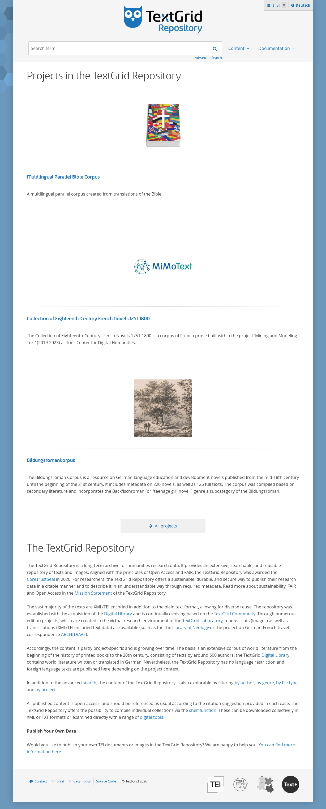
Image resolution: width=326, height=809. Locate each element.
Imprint (58, 781)
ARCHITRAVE (73, 634)
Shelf (279, 5)
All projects (166, 526)
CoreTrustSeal (41, 579)
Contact (41, 781)
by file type (287, 683)
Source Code (106, 781)
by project (46, 690)
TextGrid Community (234, 614)
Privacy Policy (80, 781)
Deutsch (303, 6)
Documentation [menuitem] (274, 48)
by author (244, 683)
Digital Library (118, 614)
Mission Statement (93, 593)
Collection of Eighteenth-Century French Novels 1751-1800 (88, 319)
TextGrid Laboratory (202, 621)
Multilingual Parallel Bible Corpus (63, 177)
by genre (265, 683)
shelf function (202, 710)
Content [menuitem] (237, 48)
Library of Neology (190, 627)
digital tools (151, 717)
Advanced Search (208, 57)
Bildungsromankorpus (51, 460)
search (89, 683)
